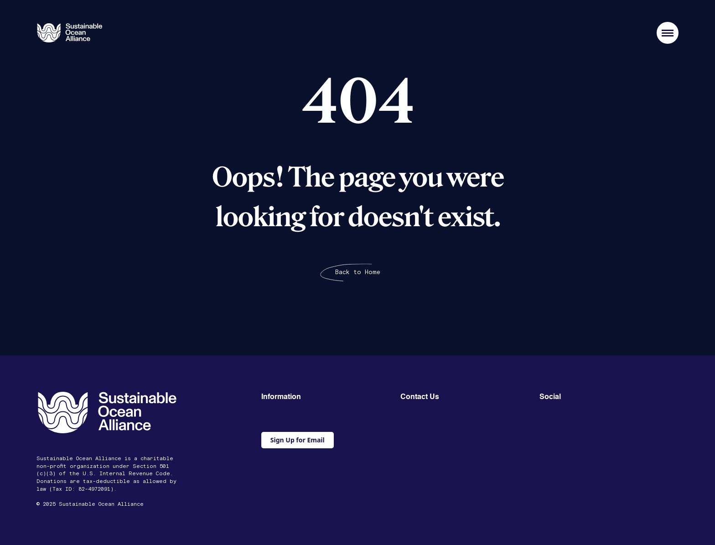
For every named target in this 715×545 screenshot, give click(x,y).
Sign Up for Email (297, 440)
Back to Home (357, 272)
